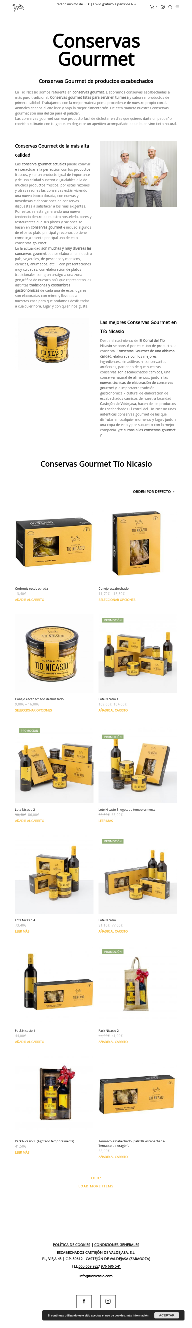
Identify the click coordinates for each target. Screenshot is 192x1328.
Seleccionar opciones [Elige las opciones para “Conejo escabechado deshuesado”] (33, 710)
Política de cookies (71, 1245)
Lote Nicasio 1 (108, 699)
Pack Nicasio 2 (108, 1031)
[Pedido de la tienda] (144, 492)
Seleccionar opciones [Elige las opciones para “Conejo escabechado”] (117, 599)
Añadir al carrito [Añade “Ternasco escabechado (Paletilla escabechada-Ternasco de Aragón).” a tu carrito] (113, 1157)
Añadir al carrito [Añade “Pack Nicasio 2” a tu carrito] (113, 1042)
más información (137, 1315)
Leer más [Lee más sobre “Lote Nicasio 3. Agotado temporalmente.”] (105, 821)
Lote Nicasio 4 (25, 920)
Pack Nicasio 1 (25, 1031)
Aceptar (166, 1315)
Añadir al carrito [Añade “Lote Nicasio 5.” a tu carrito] (113, 931)
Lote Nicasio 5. (108, 920)
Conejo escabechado (113, 588)
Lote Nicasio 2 (25, 809)
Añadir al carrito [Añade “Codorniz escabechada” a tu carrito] (29, 599)
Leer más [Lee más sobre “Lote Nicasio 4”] (22, 931)
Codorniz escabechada (31, 588)
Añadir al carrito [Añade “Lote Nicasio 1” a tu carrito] (113, 710)
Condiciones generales (116, 1245)
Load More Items (96, 1186)
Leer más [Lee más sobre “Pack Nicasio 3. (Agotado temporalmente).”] (22, 1152)
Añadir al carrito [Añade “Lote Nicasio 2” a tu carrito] (29, 821)
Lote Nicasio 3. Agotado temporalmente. (127, 809)
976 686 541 (111, 1266)
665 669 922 (88, 1266)
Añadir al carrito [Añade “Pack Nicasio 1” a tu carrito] (29, 1042)
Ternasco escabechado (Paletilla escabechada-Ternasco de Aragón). (131, 1143)
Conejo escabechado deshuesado (39, 699)
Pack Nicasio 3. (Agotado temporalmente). (45, 1141)
